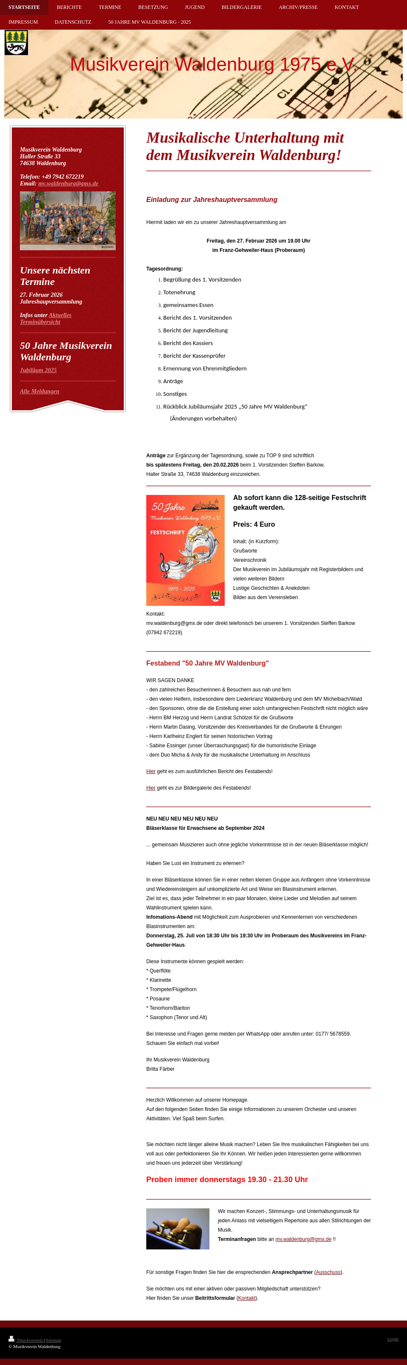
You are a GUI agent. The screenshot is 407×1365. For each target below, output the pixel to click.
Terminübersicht (40, 322)
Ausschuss (328, 1272)
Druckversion (26, 1340)
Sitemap (53, 1340)
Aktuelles (60, 315)
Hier (151, 771)
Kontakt (247, 1298)
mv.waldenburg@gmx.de (68, 183)
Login (393, 1338)
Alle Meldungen (39, 391)
